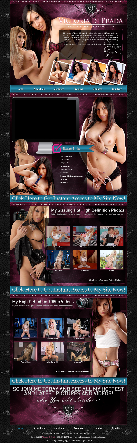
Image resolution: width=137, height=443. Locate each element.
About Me (39, 89)
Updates (97, 89)
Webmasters (75, 440)
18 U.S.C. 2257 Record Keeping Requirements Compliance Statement (81, 437)
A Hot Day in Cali (52, 362)
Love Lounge (58, 270)
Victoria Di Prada (48, 437)
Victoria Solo (26, 338)
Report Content (86, 440)
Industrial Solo (79, 338)
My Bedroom (85, 270)
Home (20, 89)
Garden (111, 270)
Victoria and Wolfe (79, 362)
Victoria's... (111, 247)
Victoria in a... (58, 247)
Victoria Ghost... (26, 362)
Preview (78, 89)
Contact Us (49, 440)
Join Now (117, 89)
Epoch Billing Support (62, 440)
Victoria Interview (52, 338)
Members (58, 89)
